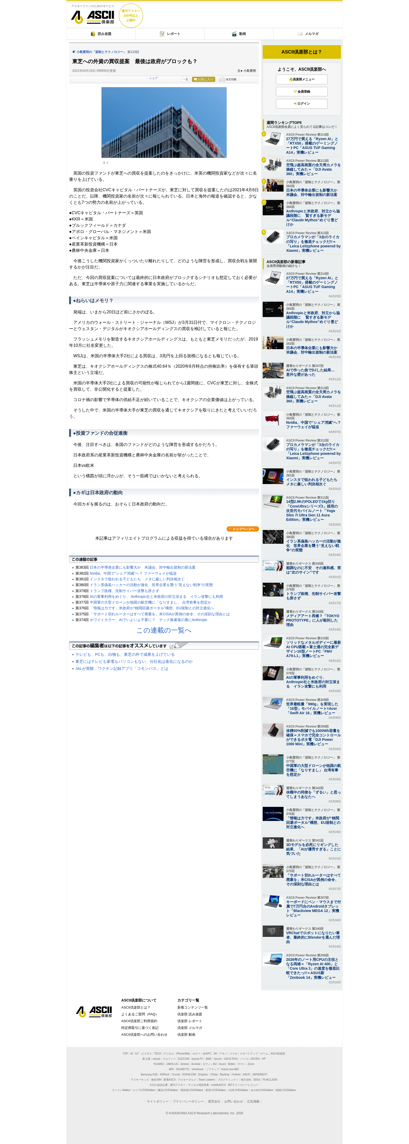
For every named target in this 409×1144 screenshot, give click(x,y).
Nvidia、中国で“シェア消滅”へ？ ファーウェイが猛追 (133, 573)
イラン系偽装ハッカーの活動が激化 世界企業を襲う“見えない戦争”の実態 (151, 585)
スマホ (233, 1053)
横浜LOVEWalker (168, 1090)
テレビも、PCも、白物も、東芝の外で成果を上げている (125, 654)
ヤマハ (241, 1064)
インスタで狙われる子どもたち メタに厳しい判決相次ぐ (137, 579)
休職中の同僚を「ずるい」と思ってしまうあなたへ (313, 794)
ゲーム (264, 1053)
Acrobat (195, 1064)
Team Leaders (207, 1079)
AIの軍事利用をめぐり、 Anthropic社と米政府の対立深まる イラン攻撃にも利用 (156, 596)
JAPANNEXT (259, 1074)
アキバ (223, 1053)
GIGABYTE (182, 1069)
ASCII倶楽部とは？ (301, 52)
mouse (156, 1058)
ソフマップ (212, 1069)
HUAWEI (159, 1064)
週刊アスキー (178, 1084)
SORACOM (189, 1074)
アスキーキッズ (140, 1079)
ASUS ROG (231, 1058)
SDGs (257, 1079)
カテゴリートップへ (243, 529)
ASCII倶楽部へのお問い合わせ (144, 1034)
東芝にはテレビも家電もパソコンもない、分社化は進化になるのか (134, 661)
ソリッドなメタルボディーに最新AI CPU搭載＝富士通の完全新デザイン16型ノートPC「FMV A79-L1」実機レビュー (313, 649)
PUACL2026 (270, 1079)
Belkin (231, 1064)
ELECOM (183, 1058)
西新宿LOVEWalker (192, 1090)
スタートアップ (249, 1053)
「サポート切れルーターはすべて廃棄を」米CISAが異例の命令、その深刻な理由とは (160, 614)
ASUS (246, 1074)
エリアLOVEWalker (144, 1090)
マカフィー (169, 1058)
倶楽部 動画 (186, 1034)
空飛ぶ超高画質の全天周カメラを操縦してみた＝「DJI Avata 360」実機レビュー (313, 169)
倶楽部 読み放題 (189, 1014)
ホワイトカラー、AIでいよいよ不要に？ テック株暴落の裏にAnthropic (148, 620)
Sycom (218, 1058)
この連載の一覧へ (164, 630)
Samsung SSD (149, 1074)
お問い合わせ (233, 1101)
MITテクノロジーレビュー (243, 1084)
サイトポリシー (158, 1101)
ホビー (196, 1053)
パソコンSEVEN (250, 1058)
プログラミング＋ (228, 1079)
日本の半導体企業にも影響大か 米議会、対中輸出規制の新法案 (143, 567)
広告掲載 (253, 1101)
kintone (185, 1064)
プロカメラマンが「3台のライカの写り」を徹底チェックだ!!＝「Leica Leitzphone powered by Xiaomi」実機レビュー (313, 244)
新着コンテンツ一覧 (192, 1007)
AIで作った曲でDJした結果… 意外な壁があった (312, 372)
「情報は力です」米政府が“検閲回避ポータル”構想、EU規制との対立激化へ (152, 608)
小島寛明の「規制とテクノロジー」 (101, 52)
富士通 (146, 1058)
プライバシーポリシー (188, 1101)
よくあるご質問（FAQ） (140, 1014)
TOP (125, 1053)
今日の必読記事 (158, 1084)
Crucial (176, 1074)
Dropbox (203, 1074)
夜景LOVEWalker (216, 1090)
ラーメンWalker (121, 1090)
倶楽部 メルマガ (189, 1028)
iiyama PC (197, 1058)
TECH (157, 1053)
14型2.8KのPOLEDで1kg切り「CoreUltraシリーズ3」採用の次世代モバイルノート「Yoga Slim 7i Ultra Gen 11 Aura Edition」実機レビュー (312, 510)
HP (264, 1058)
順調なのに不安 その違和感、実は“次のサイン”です (313, 570)
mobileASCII (218, 1084)
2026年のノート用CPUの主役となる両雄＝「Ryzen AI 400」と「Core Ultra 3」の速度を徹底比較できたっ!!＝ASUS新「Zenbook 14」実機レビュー (313, 968)
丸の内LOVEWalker (262, 1090)
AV (215, 1053)
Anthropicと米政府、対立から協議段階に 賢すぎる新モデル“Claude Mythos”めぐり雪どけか (313, 218)
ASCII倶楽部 (92, 15)
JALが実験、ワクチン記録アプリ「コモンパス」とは (121, 668)
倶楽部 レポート (189, 1021)
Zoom (251, 1064)
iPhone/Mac (183, 1053)
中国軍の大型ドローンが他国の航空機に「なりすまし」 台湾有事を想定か (150, 602)
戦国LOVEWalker (286, 1090)
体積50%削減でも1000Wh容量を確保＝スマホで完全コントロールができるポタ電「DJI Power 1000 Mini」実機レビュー (313, 737)
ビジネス (146, 1053)
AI (131, 1053)
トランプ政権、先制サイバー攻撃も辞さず (124, 591)
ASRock (164, 1074)
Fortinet (236, 1074)
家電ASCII (170, 1079)
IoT (137, 1053)
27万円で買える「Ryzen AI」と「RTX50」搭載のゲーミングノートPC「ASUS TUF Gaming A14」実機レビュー (312, 145)
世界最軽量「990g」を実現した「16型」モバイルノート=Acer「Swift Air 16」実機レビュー (312, 708)
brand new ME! (230, 1069)
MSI (171, 1069)
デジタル (169, 1053)
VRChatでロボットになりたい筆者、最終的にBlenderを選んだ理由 (313, 937)
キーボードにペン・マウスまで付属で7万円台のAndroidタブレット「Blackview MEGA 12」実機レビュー (313, 908)
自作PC (207, 1053)
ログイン (302, 103)
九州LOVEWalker (238, 1090)
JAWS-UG (172, 1064)
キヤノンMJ (209, 1064)
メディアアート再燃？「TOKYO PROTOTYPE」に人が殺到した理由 (312, 620)
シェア (153, 78)
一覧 (185, 79)
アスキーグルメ (187, 1079)
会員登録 (302, 91)
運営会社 (214, 1101)
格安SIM (156, 1079)
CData (214, 1074)
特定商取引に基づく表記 (140, 1028)
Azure (222, 1064)
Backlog (224, 1074)
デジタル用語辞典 (198, 1084)
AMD (209, 1058)
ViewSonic (198, 1069)
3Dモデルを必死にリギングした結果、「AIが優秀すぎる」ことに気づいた (313, 849)
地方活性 (246, 1079)
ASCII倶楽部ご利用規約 (139, 1021)
